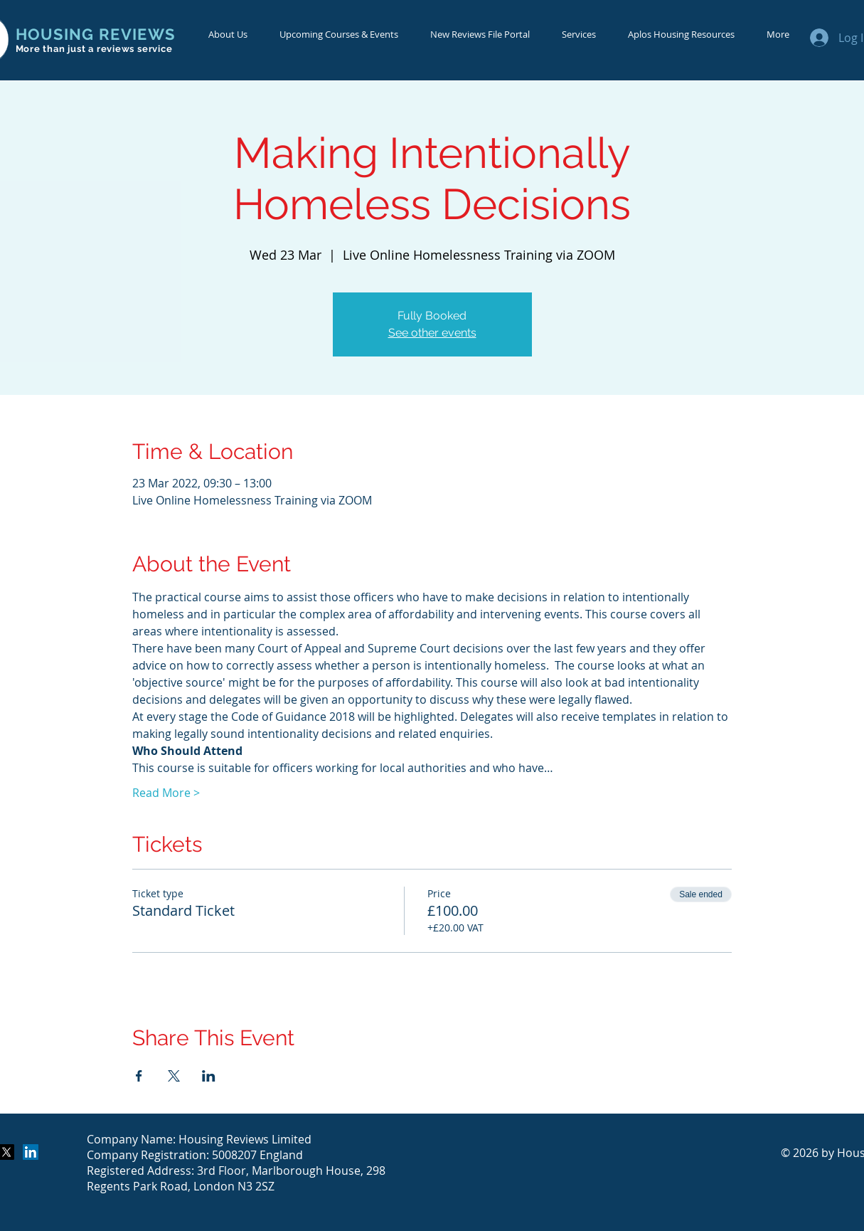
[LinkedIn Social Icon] (30, 1152)
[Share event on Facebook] (139, 1076)
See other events (432, 332)
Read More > (166, 793)
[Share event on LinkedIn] (208, 1076)
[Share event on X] (174, 1076)
